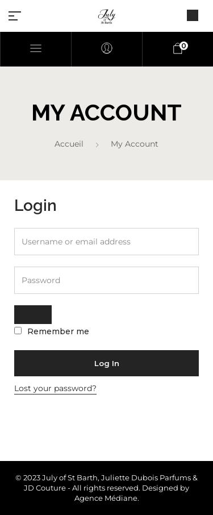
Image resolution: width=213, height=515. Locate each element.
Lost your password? (55, 388)
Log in (106, 363)
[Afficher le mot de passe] (33, 314)
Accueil (69, 144)
